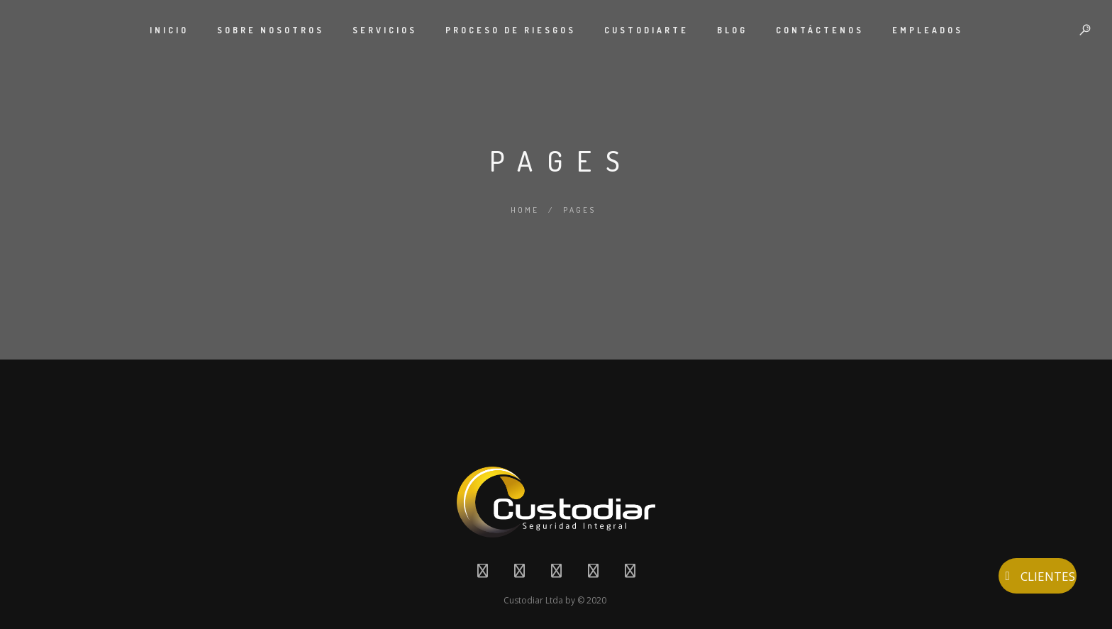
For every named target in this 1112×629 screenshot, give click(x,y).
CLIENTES (1037, 576)
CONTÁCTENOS (820, 30)
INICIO (169, 30)
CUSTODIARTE (646, 30)
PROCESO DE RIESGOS (510, 30)
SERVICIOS (384, 30)
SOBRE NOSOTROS (270, 30)
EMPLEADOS (927, 30)
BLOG (732, 30)
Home (525, 210)
